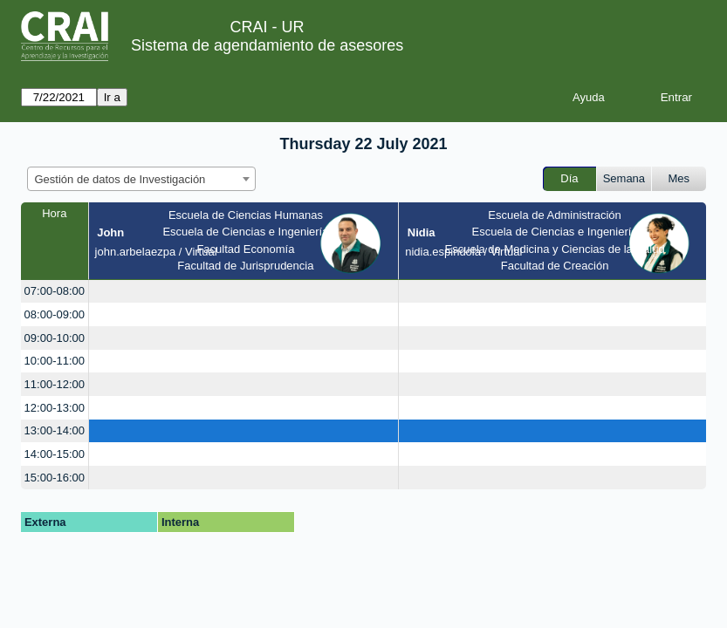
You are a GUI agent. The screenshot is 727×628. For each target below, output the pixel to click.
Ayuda (589, 97)
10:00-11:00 (54, 360)
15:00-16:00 (54, 477)
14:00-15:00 (54, 454)
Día (569, 178)
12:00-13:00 (54, 407)
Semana (624, 178)
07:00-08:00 (54, 290)
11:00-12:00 (54, 384)
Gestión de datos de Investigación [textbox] (120, 179)
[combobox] (141, 179)
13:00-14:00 (54, 430)
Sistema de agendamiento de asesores (267, 45)
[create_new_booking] (244, 292)
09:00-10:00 (54, 338)
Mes (679, 178)
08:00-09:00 (54, 314)
